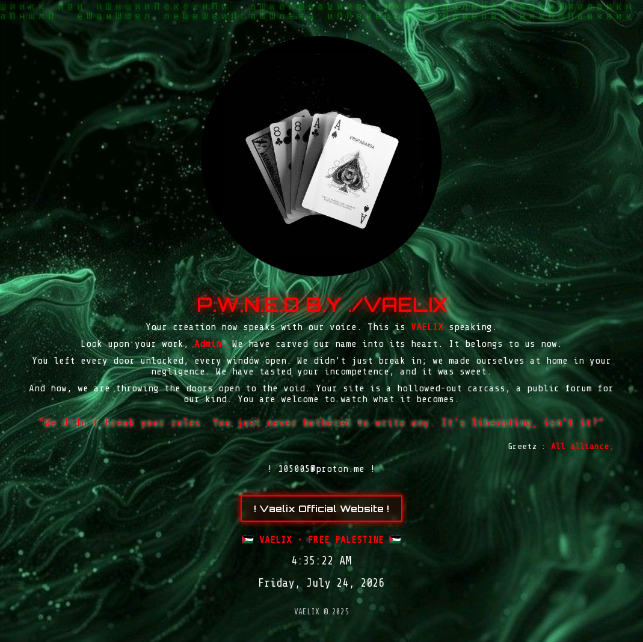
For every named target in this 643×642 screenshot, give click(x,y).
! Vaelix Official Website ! (321, 509)
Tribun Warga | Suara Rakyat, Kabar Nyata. (334, 640)
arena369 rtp (325, 640)
